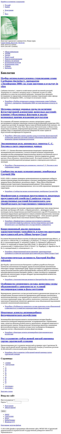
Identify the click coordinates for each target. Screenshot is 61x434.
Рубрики (8, 66)
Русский (7, 5)
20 (5, 377)
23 (5, 382)
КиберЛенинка (10, 420)
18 (5, 373)
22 (5, 381)
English (7, 7)
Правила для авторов (12, 61)
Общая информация (11, 52)
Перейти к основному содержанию (13, 2)
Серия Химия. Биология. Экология (12, 43)
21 (5, 379)
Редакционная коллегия (13, 62)
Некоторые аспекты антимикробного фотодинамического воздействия (21, 313)
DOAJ (7, 418)
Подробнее (31, 103)
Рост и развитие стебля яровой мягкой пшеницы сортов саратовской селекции (27, 339)
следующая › (9, 386)
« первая (8, 363)
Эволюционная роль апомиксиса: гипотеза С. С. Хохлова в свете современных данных (27, 145)
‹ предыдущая (9, 364)
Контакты (8, 68)
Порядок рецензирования (13, 59)
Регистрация (9, 10)
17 (5, 372)
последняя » (9, 388)
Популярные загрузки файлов (11, 425)
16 (5, 370)
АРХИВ (7, 53)
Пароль (4, 402)
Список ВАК (9, 416)
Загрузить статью (7, 391)
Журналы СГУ (10, 422)
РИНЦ (7, 414)
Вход (6, 14)
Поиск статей (9, 57)
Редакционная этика (11, 64)
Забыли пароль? (10, 407)
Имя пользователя (7, 400)
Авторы (7, 55)
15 (5, 368)
